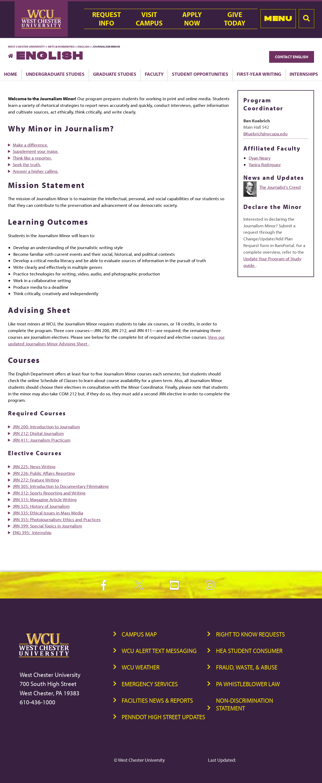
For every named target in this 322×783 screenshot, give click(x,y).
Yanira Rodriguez (265, 164)
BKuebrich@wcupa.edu (265, 133)
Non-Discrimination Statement (244, 704)
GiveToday (234, 18)
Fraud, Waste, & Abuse (246, 667)
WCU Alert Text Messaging (159, 651)
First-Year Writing (259, 74)
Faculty (154, 74)
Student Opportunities (200, 74)
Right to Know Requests (250, 634)
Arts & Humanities (61, 46)
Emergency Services (150, 684)
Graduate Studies (114, 74)
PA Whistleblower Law (248, 684)
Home (10, 74)
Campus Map (139, 634)
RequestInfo (106, 18)
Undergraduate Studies (55, 74)
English (84, 46)
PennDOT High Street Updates (163, 717)
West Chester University (26, 46)
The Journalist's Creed (280, 187)
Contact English (291, 56)
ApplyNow (192, 18)
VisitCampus (149, 18)
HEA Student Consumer (249, 651)
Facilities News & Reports (157, 700)
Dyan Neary (259, 158)
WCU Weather (140, 667)
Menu (278, 18)
